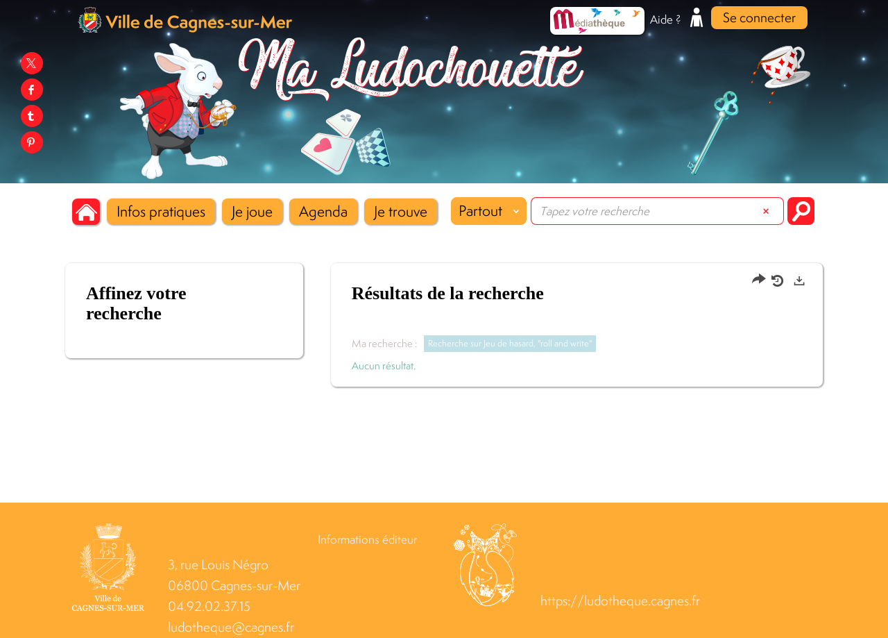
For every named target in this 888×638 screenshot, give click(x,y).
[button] (161, 211)
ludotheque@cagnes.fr (231, 627)
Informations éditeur (367, 539)
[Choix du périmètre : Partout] (489, 211)
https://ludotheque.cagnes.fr (620, 601)
